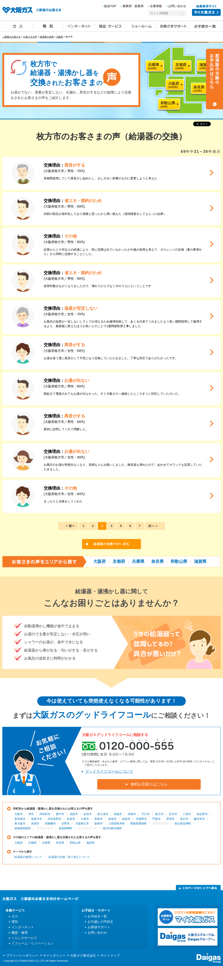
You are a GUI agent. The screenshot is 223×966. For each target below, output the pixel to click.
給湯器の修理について (28, 857)
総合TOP (110, 6)
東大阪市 (20, 823)
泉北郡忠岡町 (182, 823)
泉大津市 (102, 814)
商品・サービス (110, 26)
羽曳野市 (141, 819)
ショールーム (141, 26)
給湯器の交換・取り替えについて (69, 857)
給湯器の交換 (47, 37)
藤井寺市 (199, 819)
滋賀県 (200, 561)
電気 (48, 26)
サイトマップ (110, 955)
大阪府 (59, 37)
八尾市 (187, 814)
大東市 (85, 819)
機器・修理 (19, 932)
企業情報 (156, 6)
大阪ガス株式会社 (83, 955)
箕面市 (112, 819)
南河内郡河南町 (112, 828)
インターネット (79, 26)
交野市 (65, 823)
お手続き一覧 (205, 26)
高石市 (184, 819)
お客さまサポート (173, 26)
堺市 (31, 814)
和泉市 (98, 819)
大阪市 (18, 814)
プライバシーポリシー (22, 955)
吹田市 (87, 814)
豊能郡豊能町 (138, 823)
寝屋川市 (36, 819)
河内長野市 (54, 819)
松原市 (71, 819)
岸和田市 (44, 814)
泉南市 (35, 823)
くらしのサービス (24, 938)
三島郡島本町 (116, 823)
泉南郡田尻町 (45, 828)
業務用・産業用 (133, 6)
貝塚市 (132, 814)
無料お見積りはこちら (149, 784)
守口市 (145, 814)
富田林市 (20, 819)
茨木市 (173, 814)
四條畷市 (50, 823)
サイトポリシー (54, 955)
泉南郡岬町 (65, 828)
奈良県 (157, 561)
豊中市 (60, 814)
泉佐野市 (202, 814)
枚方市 (159, 814)
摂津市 (170, 819)
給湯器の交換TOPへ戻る (111, 544)
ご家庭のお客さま (11, 37)
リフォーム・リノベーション (32, 943)
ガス (18, 26)
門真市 (156, 819)
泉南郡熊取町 (22, 828)
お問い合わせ (177, 6)
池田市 (74, 814)
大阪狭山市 (82, 823)
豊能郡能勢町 (160, 823)
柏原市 (126, 819)
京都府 (119, 561)
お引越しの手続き (100, 921)
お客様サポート (99, 927)
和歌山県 (179, 561)
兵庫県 (138, 561)
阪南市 (98, 823)
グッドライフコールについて (109, 771)
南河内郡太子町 (87, 828)
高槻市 (118, 814)
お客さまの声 (30, 37)
